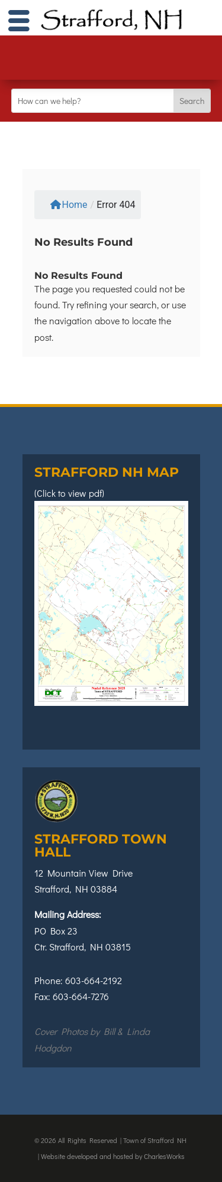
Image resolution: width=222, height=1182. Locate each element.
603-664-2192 (93, 980)
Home (69, 204)
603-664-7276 (81, 996)
